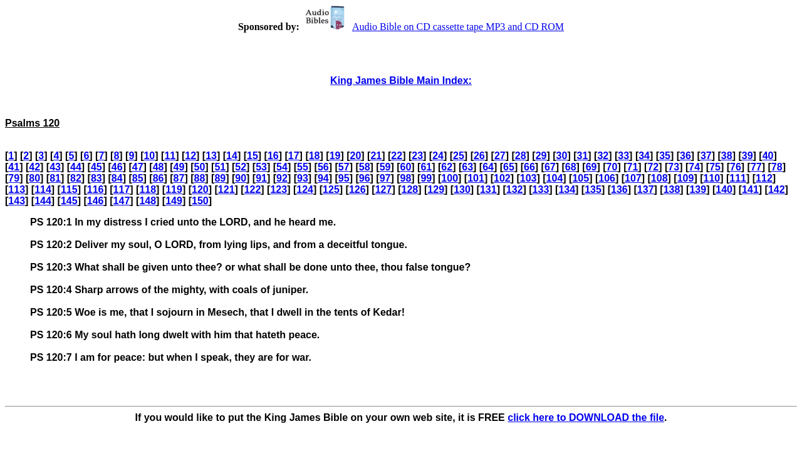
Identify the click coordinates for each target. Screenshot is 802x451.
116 (95, 189)
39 (747, 155)
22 (396, 155)
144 (42, 200)
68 (570, 167)
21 (376, 155)
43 (55, 167)
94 (323, 178)
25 (458, 155)
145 (69, 200)
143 (16, 200)
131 (488, 189)
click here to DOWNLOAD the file (586, 417)
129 (435, 189)
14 (231, 155)
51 (220, 167)
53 (261, 167)
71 (632, 167)
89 (220, 178)
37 (706, 155)
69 (591, 167)
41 (13, 167)
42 (34, 167)
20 (356, 155)
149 (173, 200)
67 (550, 167)
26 (479, 155)
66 (529, 167)
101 (475, 178)
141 (750, 189)
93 (302, 178)
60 (406, 167)
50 (199, 167)
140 (724, 189)
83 (96, 178)
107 (633, 178)
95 (344, 178)
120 (200, 189)
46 (117, 167)
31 (582, 155)
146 (95, 200)
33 (623, 155)
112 (764, 178)
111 (737, 178)
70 (612, 167)
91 (261, 178)
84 (117, 178)
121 (226, 189)
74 (694, 167)
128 (410, 189)
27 (500, 155)
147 (121, 200)
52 (240, 167)
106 (606, 178)
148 (147, 200)
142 (776, 189)
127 (383, 189)
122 (252, 189)
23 (417, 155)
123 (278, 189)
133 (541, 189)
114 (42, 189)
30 (562, 155)
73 (673, 167)
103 (528, 178)
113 (16, 189)
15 (252, 155)
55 (302, 167)
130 (462, 189)
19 (335, 155)
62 (446, 167)
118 (147, 189)
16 (273, 155)
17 (293, 155)
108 (659, 178)
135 (593, 189)
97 (385, 178)
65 (508, 167)
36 (685, 155)
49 (179, 167)
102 (502, 178)
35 (664, 155)
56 (323, 167)
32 (602, 155)
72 (653, 167)
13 (211, 155)
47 (137, 167)
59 (385, 167)
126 (357, 189)
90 (240, 178)
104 (554, 178)
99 (426, 178)
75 (715, 167)
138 (672, 189)
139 (697, 189)
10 (149, 155)
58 (364, 167)
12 (190, 155)
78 (777, 167)
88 (199, 178)
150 (200, 200)
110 (711, 178)
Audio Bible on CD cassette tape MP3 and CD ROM (433, 26)
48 (158, 167)
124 (304, 189)
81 (55, 178)
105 (580, 178)
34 (644, 155)
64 (488, 167)
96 (364, 178)
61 (426, 167)
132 (514, 189)
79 (13, 178)
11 (169, 155)
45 (96, 167)
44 (75, 167)
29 (541, 155)
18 (314, 155)
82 (75, 178)
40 (768, 155)
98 (406, 178)
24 (438, 155)
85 (137, 178)
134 (566, 189)
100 (449, 178)
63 (467, 167)
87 (179, 178)
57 (344, 167)
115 (69, 189)
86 (158, 178)
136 (619, 189)
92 (282, 178)
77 (756, 167)
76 (735, 167)
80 (34, 178)
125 (331, 189)
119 (173, 189)
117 (121, 189)
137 (645, 189)
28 (520, 155)
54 (282, 167)
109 (685, 178)
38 (726, 155)
